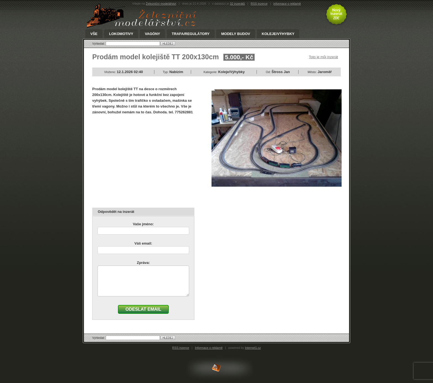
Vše (93, 34)
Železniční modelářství (161, 3)
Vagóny (152, 34)
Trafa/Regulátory (191, 34)
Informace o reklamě (209, 347)
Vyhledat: (99, 43)
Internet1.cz (253, 347)
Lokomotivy (121, 34)
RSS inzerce (259, 3)
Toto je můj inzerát (323, 57)
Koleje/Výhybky (278, 34)
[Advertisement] (138, 159)
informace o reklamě (287, 3)
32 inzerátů (237, 3)
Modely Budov (235, 34)
